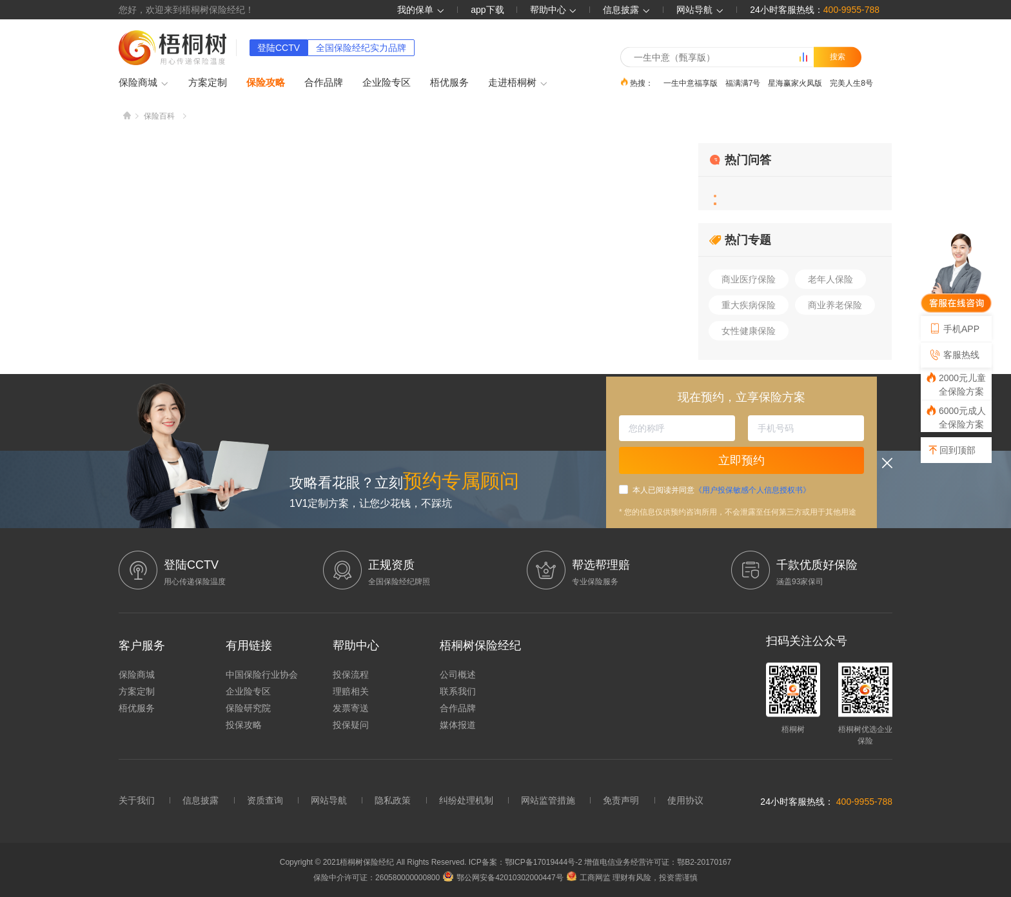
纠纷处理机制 (466, 800)
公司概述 (458, 674)
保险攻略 (265, 82)
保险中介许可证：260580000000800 (376, 877)
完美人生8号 (851, 82)
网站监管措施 (548, 800)
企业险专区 (386, 82)
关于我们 (137, 800)
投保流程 (351, 674)
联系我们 (458, 691)
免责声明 (621, 800)
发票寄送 (351, 708)
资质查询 (265, 800)
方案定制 (207, 82)
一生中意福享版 (690, 82)
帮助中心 (554, 10)
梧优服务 (449, 82)
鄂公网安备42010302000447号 (503, 877)
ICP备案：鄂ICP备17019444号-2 (526, 862)
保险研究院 (248, 708)
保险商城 (144, 83)
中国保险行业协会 (262, 674)
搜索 (837, 56)
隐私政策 (393, 800)
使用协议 (685, 800)
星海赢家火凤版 (795, 82)
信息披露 (627, 10)
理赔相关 (351, 691)
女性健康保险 (748, 331)
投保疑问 (351, 725)
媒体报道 (458, 725)
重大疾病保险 (748, 305)
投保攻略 (244, 725)
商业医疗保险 (748, 279)
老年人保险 (830, 279)
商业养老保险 (835, 305)
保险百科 (159, 116)
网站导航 (329, 800)
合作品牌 (323, 82)
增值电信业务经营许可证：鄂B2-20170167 (657, 862)
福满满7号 (743, 82)
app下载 (487, 10)
